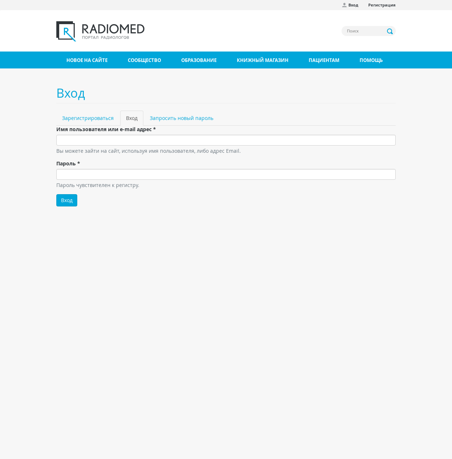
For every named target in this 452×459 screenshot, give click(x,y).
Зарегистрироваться (88, 118)
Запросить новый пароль (181, 118)
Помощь (371, 60)
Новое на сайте (87, 60)
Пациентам (324, 60)
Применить (390, 31)
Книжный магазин (262, 60)
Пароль (68, 163)
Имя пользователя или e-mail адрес (106, 129)
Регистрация (382, 5)
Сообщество (144, 60)
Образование (199, 60)
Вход (353, 5)
